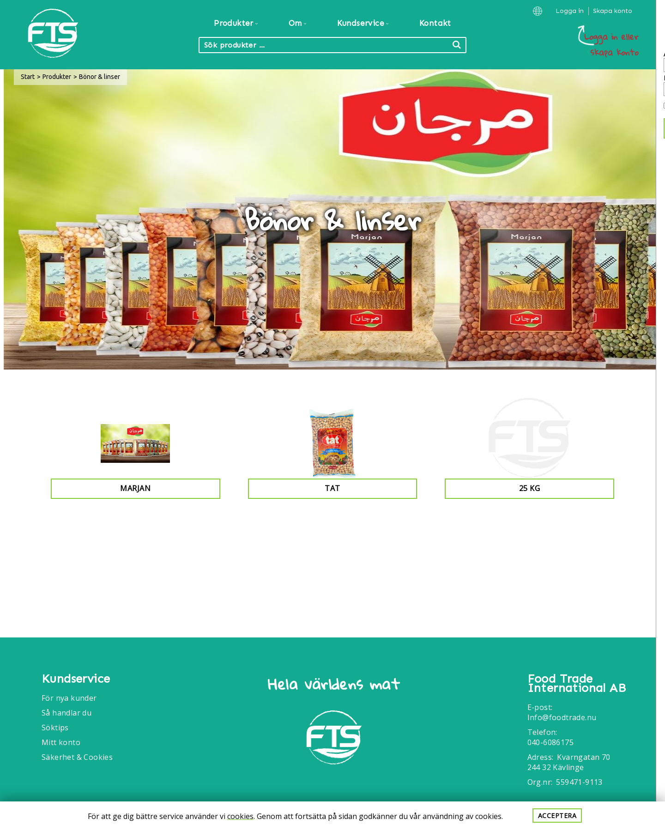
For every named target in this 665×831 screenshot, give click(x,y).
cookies (240, 816)
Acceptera (557, 815)
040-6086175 (550, 742)
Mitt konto (61, 742)
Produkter (56, 76)
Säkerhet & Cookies (77, 757)
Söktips (55, 727)
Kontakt (435, 23)
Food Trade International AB (576, 683)
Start (28, 76)
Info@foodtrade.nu (562, 717)
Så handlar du (66, 713)
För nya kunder (69, 698)
